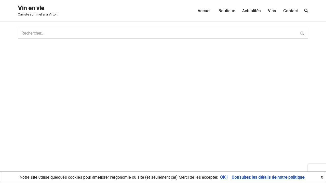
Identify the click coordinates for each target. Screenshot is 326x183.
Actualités (251, 10)
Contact (290, 10)
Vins (272, 10)
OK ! (223, 177)
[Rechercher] (157, 33)
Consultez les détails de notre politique (268, 177)
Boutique (227, 10)
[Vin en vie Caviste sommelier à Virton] (38, 11)
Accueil (204, 10)
